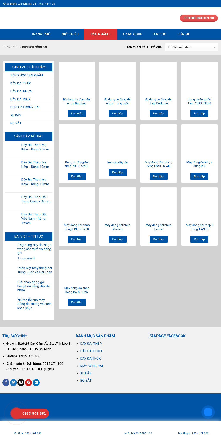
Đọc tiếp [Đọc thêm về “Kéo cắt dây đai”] (117, 172)
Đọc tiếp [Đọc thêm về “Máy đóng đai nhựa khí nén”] (117, 239)
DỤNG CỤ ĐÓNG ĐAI (24, 107)
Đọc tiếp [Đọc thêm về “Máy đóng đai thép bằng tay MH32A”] (76, 302)
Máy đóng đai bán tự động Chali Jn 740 (158, 164)
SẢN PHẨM (101, 34)
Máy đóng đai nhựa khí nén (118, 227)
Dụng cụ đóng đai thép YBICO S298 (76, 164)
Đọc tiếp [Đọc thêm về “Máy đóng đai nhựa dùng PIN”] (199, 176)
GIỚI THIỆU (70, 34)
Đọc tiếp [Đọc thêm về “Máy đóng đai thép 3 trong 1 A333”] (199, 239)
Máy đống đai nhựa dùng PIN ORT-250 (77, 227)
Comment (26, 258)
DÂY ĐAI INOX (20, 99)
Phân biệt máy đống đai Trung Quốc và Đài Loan (34, 270)
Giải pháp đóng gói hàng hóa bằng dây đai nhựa (33, 286)
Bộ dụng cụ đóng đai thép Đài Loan (158, 101)
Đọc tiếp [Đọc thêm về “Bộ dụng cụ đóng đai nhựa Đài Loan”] (76, 113)
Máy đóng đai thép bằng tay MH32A (76, 290)
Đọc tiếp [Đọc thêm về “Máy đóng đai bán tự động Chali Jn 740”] (158, 176)
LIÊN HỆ (184, 34)
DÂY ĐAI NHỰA (21, 91)
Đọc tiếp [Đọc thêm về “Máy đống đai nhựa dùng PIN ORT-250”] (76, 239)
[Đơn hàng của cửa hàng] (191, 47)
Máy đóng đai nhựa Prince (159, 227)
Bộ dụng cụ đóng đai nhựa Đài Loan (76, 101)
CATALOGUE (132, 34)
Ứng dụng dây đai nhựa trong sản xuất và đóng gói (34, 249)
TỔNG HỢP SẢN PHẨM (26, 75)
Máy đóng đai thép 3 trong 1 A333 (199, 227)
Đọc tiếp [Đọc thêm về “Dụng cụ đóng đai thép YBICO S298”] (76, 176)
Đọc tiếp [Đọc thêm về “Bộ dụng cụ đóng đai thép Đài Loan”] (158, 113)
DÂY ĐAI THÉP (20, 83)
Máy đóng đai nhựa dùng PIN (199, 164)
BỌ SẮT (15, 123)
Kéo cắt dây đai (117, 162)
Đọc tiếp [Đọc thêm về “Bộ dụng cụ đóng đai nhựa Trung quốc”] (117, 113)
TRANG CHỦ (41, 34)
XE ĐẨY (15, 115)
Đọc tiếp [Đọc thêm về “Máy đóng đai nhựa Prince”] (158, 239)
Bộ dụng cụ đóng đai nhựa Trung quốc (117, 101)
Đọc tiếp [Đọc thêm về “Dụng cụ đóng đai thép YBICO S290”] (199, 113)
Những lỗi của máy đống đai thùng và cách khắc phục (34, 304)
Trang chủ (10, 47)
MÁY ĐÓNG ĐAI (91, 366)
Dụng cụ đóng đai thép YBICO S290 (199, 101)
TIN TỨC (159, 34)
